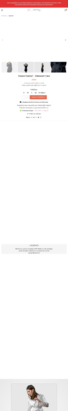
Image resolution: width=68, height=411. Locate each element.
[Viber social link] (41, 117)
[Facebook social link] (32, 117)
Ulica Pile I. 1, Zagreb (41, 110)
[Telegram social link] (38, 117)
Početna (4, 16)
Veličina (33, 89)
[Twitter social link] (34, 117)
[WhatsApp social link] (36, 117)
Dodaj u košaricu (38, 97)
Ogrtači (11, 16)
